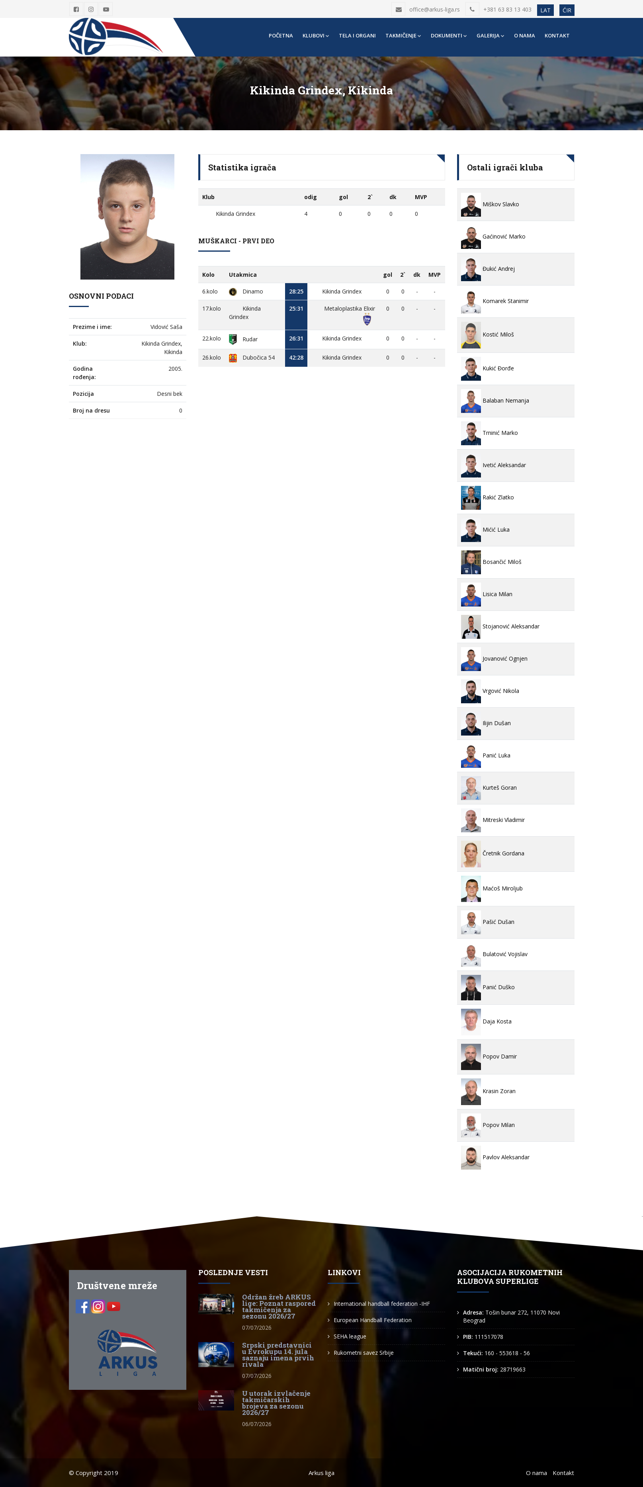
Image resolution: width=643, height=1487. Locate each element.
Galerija (490, 35)
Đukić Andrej (488, 268)
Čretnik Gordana (492, 853)
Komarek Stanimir (495, 301)
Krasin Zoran (488, 1091)
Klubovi (316, 35)
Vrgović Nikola (490, 691)
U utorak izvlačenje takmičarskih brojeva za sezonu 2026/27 (276, 1403)
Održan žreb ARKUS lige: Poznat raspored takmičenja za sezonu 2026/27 (279, 1306)
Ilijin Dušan (486, 723)
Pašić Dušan (487, 921)
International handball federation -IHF (382, 1303)
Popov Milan (488, 1125)
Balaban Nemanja (495, 400)
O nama (524, 35)
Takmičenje (403, 35)
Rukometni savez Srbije (364, 1352)
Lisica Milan (486, 594)
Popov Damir (489, 1056)
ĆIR (567, 10)
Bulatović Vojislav (494, 954)
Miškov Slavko (490, 204)
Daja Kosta (486, 1021)
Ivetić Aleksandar (493, 465)
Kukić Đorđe (487, 368)
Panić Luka (485, 755)
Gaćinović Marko (493, 236)
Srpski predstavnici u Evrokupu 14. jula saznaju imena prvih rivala (278, 1354)
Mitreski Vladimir (493, 820)
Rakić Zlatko (487, 497)
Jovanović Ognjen (494, 658)
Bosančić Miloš (491, 561)
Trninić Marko (489, 432)
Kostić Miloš (487, 334)
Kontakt (557, 35)
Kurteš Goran (489, 787)
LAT (545, 10)
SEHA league (350, 1336)
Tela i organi (357, 35)
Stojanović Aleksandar (500, 626)
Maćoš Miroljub (492, 888)
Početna (281, 35)
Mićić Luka (485, 529)
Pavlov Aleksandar (495, 1157)
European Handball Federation (373, 1320)
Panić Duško (488, 987)
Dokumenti (449, 35)
